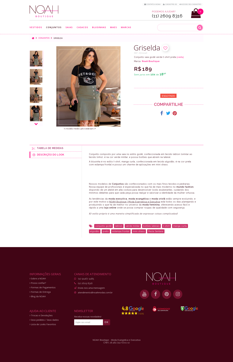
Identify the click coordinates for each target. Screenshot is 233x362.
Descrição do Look (48, 154)
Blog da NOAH (38, 296)
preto (106, 231)
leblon (118, 226)
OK (106, 322)
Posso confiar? (38, 283)
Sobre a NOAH (38, 278)
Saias (69, 27)
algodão (94, 231)
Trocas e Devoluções (41, 315)
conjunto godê (103, 226)
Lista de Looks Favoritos (43, 324)
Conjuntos (54, 27)
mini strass (139, 231)
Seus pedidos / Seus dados (44, 319)
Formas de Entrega (40, 291)
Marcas (126, 27)
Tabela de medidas (47, 148)
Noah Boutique (151, 61)
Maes (113, 27)
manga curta (180, 226)
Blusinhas (99, 27)
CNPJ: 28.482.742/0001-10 (116, 342)
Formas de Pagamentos (43, 287)
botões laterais (151, 226)
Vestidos (36, 27)
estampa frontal (120, 231)
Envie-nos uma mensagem (91, 287)
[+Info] (180, 57)
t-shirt (166, 226)
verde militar (133, 226)
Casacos (82, 27)
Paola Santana (155, 231)
